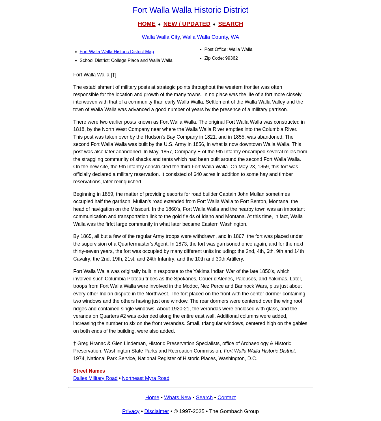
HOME (147, 23)
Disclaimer (156, 411)
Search (204, 397)
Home (152, 397)
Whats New (177, 397)
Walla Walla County (205, 37)
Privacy (130, 411)
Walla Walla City (160, 37)
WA (235, 37)
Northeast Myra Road (145, 378)
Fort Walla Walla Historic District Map (117, 51)
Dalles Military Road (95, 378)
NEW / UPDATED (186, 23)
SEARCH (230, 23)
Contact (227, 397)
